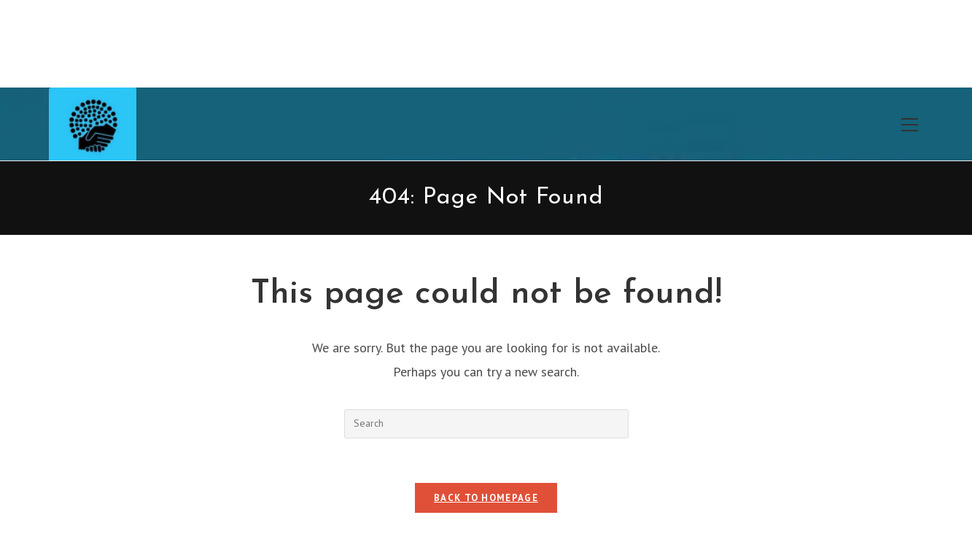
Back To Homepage (486, 498)
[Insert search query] (486, 423)
